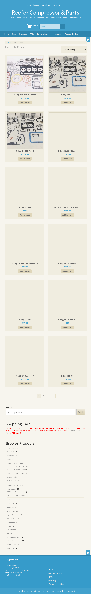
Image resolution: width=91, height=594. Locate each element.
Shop (29, 5)
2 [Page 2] (43, 396)
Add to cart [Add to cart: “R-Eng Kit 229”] (67, 102)
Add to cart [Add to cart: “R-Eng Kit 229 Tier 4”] (67, 159)
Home (6, 34)
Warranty (58, 34)
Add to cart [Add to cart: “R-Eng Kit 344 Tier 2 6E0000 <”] (67, 215)
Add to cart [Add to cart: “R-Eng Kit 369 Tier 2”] (67, 327)
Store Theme (29, 591)
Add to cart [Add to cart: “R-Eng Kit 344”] (25, 215)
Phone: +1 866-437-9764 (54, 5)
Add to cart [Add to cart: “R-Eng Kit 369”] (25, 327)
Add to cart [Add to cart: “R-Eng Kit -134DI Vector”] (25, 102)
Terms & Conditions (44, 34)
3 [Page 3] (48, 396)
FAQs (32, 34)
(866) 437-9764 (23, 570)
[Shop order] (74, 49)
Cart (42, 5)
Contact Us (23, 34)
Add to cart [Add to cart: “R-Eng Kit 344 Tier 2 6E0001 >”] (25, 271)
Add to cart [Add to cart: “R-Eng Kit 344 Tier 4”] (67, 271)
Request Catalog (71, 34)
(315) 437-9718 (16, 572)
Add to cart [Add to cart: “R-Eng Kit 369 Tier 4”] (25, 383)
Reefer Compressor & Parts (45, 12)
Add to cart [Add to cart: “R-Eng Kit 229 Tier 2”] (25, 159)
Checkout (35, 5)
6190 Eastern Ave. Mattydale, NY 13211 (13, 566)
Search (9, 407)
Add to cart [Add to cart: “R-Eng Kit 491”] (67, 383)
